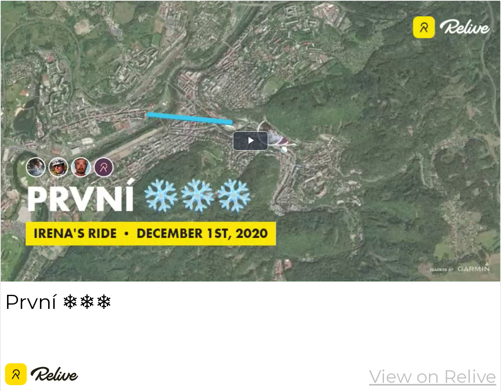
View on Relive (432, 376)
